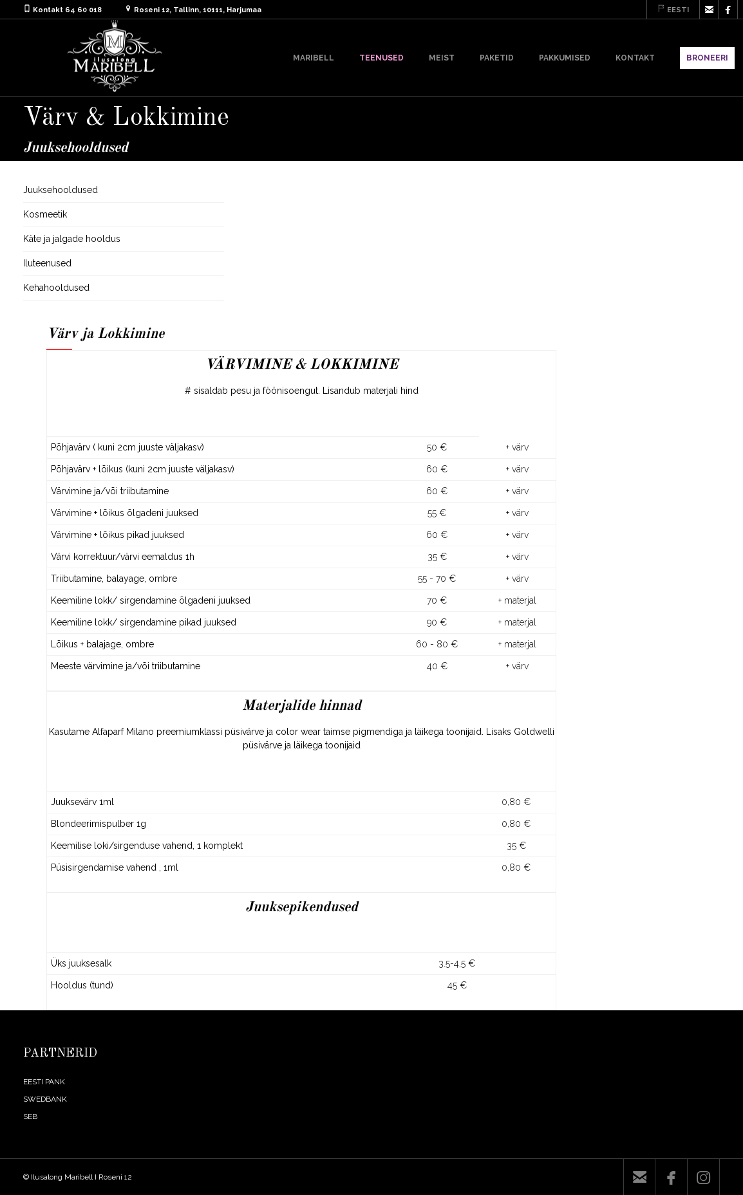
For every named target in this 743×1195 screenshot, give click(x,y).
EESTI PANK (44, 1081)
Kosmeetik (45, 214)
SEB (30, 1116)
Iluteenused (47, 263)
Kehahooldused (56, 288)
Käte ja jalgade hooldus (71, 239)
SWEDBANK (45, 1099)
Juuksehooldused (60, 190)
